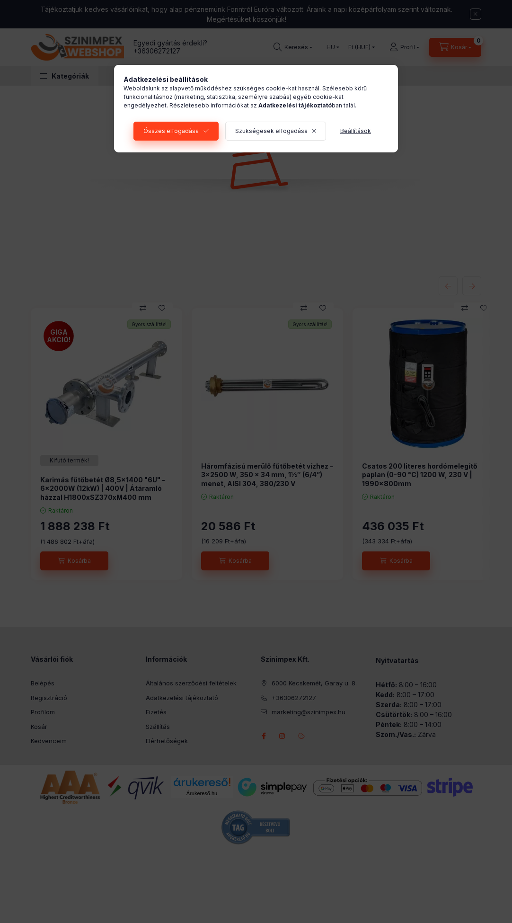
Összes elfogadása (171, 130)
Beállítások (355, 130)
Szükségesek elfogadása (271, 130)
